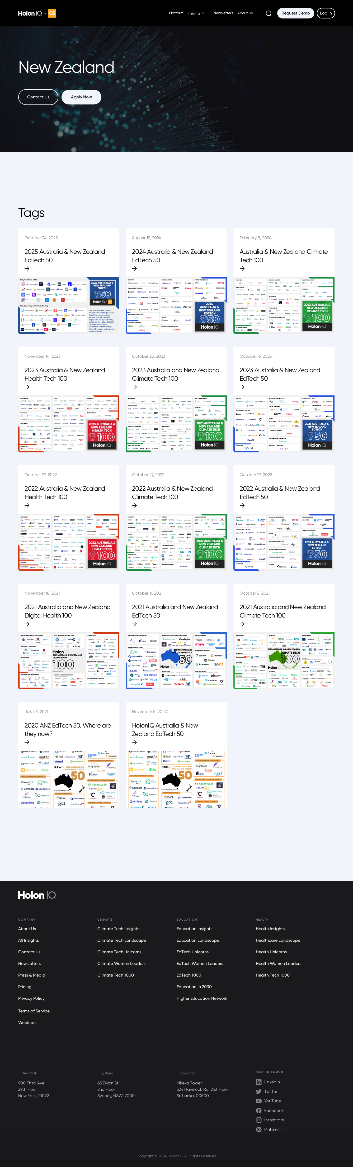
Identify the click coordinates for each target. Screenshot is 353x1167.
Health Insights (270, 928)
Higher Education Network (202, 998)
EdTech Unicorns (193, 951)
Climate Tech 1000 (115, 975)
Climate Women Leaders (121, 963)
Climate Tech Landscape (121, 940)
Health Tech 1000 (273, 975)
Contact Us (29, 951)
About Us (245, 13)
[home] (37, 13)
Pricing (24, 986)
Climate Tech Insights (118, 928)
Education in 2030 (194, 986)
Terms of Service (34, 1010)
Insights (194, 13)
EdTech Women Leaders (200, 963)
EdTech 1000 (189, 975)
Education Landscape (198, 940)
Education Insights (194, 928)
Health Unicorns (271, 951)
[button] (196, 13)
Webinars (27, 1022)
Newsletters (223, 13)
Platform (176, 13)
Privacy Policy (31, 998)
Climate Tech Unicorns (119, 951)
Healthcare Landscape (278, 940)
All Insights (28, 940)
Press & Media (31, 975)
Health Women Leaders (278, 963)
